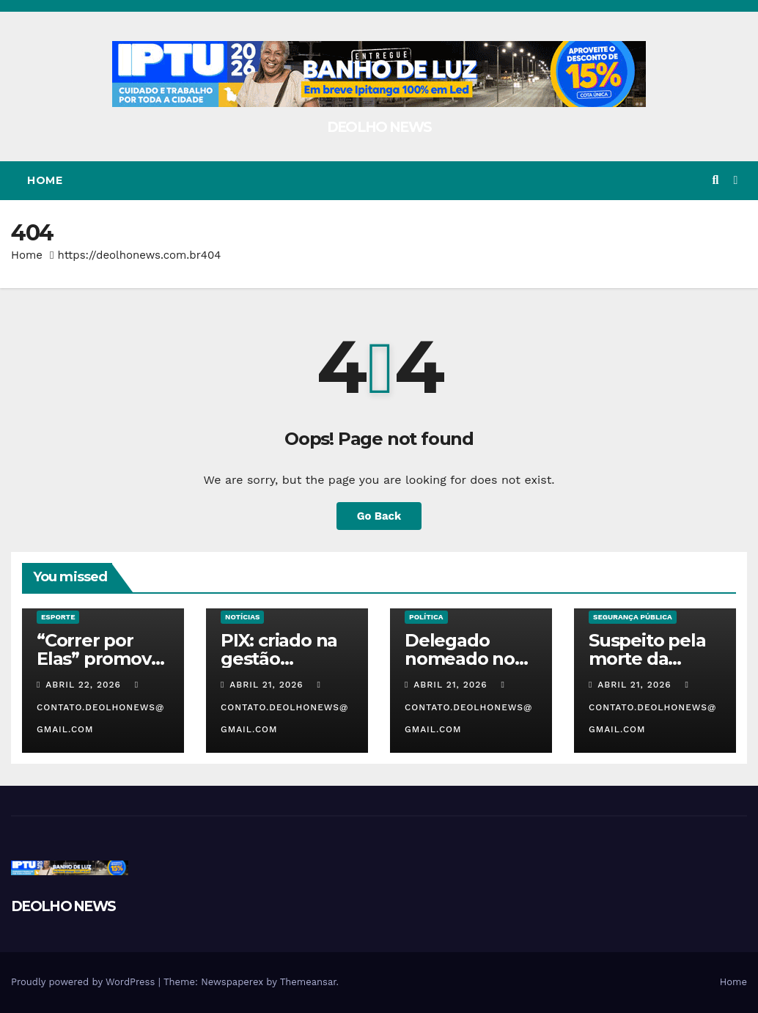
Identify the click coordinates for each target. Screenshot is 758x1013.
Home (44, 180)
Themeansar (308, 981)
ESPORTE (58, 617)
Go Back (379, 516)
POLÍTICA (426, 617)
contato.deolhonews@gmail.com (100, 707)
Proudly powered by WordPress (84, 981)
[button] (715, 180)
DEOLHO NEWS (379, 127)
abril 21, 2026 (267, 684)
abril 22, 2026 (85, 684)
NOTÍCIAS (242, 617)
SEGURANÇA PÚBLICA (632, 617)
